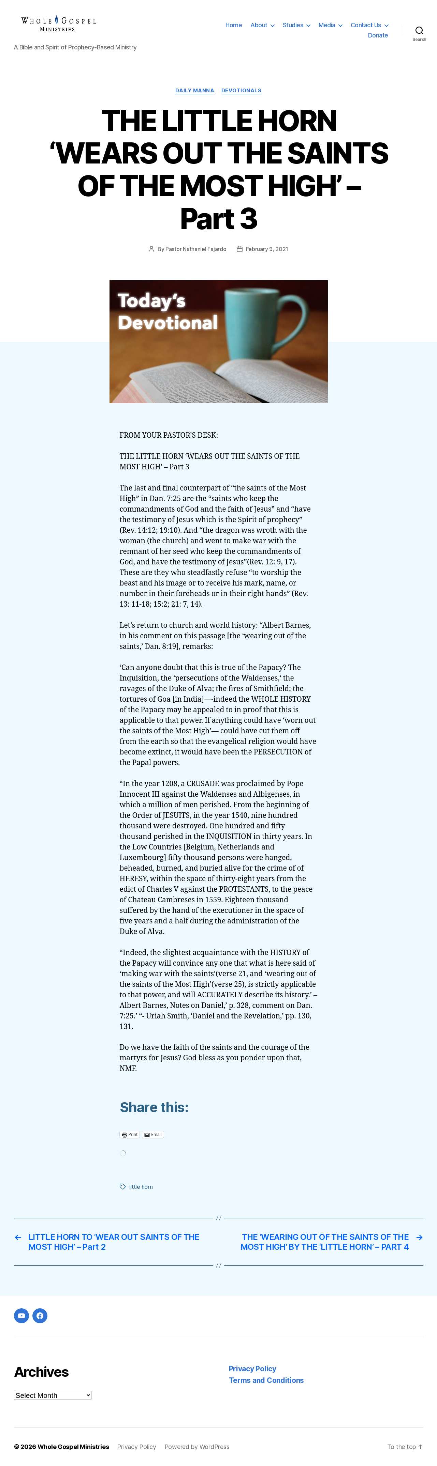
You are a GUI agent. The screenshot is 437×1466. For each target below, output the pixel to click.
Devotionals (241, 91)
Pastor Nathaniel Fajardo (196, 249)
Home (233, 25)
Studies (293, 25)
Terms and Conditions (266, 1380)
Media (327, 25)
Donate (378, 35)
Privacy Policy (252, 1368)
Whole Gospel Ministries (73, 1446)
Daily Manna (194, 91)
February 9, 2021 (267, 249)
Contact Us (366, 25)
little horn (141, 1186)
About (258, 25)
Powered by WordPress (197, 1446)
